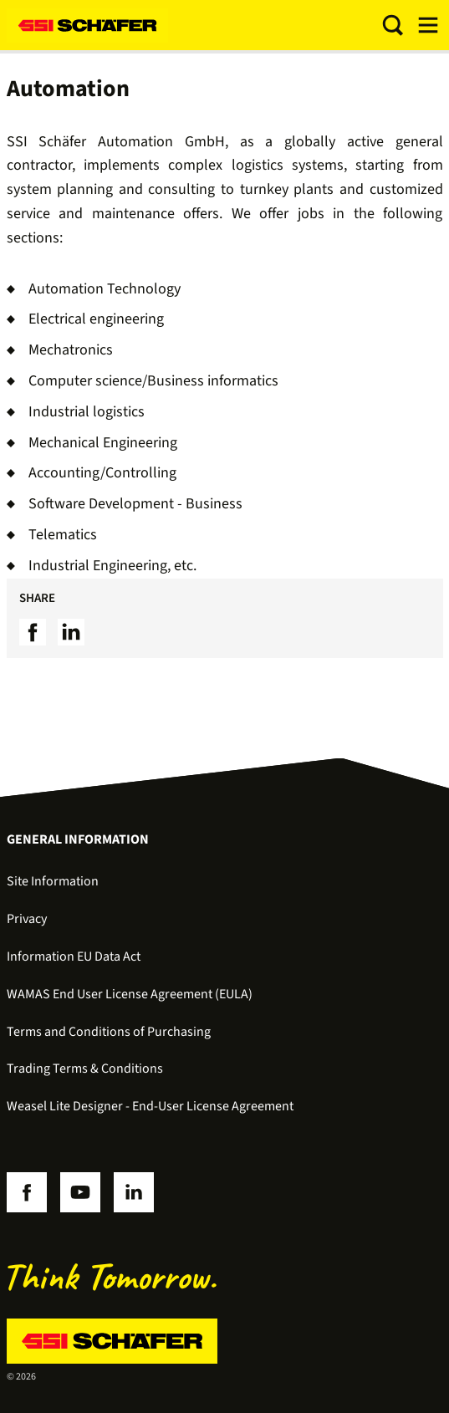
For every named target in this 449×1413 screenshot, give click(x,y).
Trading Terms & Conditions (85, 1068)
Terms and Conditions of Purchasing (109, 1032)
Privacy (27, 919)
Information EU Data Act (73, 956)
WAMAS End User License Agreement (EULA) (130, 994)
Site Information (53, 881)
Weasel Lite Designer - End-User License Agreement (150, 1106)
